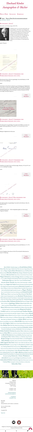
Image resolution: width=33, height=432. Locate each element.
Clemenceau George (12, 358)
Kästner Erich (29, 305)
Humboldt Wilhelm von (19, 338)
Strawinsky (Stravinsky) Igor (11, 313)
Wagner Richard (4, 277)
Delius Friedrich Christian (7, 331)
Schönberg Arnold (19, 292)
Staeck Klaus (25, 352)
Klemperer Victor (24, 325)
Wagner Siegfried (8, 271)
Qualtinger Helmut (14, 303)
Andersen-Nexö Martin (18, 340)
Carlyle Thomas (29, 319)
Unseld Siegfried (28, 338)
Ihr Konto (5, 431)
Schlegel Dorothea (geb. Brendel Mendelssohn (11, 286)
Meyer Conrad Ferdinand (5, 292)
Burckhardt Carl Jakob (24, 344)
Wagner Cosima (3, 284)
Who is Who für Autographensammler (16, 18)
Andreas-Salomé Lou (9, 315)
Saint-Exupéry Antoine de (9, 309)
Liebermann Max (7, 280)
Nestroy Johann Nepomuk (25, 333)
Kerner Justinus (11, 327)
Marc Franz (30, 297)
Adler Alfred (18, 352)
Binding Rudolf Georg (19, 278)
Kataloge (13, 14)
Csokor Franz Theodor (5, 299)
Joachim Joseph (9, 290)
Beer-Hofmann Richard (14, 301)
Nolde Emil (3, 290)
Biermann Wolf (24, 270)
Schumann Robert (17, 346)
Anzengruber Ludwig (15, 362)
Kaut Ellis (7, 333)
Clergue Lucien (29, 301)
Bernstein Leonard (24, 286)
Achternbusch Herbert (6, 360)
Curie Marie (15, 296)
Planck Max (29, 271)
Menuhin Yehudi (11, 273)
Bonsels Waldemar (21, 307)
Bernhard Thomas (23, 296)
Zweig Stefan (12, 340)
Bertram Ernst (11, 275)
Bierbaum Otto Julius (27, 358)
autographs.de (13, 396)
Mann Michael (12, 338)
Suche (16, 431)
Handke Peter (8, 311)
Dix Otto (12, 325)
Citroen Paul (12, 305)
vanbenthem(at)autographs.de (10, 393)
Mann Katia (28, 362)
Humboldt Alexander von (17, 290)
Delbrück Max (14, 269)
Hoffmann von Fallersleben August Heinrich (24, 336)
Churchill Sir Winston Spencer (26, 288)
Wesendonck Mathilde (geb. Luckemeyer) (8, 329)
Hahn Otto (5, 319)
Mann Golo (4, 307)
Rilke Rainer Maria (28, 342)
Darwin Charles (17, 323)
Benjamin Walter (8, 336)
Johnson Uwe (16, 319)
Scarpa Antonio (11, 288)
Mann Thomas (17, 274)
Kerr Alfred (3, 323)
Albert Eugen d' (9, 269)
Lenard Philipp (26, 276)
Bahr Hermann (15, 335)
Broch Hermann (7, 335)
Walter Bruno (27, 307)
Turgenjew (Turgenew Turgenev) (23, 313)
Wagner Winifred (27, 290)
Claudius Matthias (27, 311)
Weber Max (19, 269)
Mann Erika (3, 269)
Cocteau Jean (11, 344)
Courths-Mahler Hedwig (25, 315)
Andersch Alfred (17, 309)
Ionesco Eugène (24, 269)
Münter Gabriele (12, 299)
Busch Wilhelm (12, 276)
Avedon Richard (23, 274)
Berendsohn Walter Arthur (21, 331)
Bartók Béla (18, 321)
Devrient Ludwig (7, 356)
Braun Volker (14, 280)
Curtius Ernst (13, 292)
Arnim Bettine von (22, 362)
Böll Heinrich (23, 301)
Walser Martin (17, 282)
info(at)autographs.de (12, 392)
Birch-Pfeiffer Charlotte (9, 267)
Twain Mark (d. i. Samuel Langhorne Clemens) (19, 297)
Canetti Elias (24, 305)
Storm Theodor (10, 282)
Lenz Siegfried (19, 305)
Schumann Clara (3, 313)
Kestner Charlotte (17, 315)
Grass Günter (30, 321)
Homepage (20, 14)
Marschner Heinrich (29, 354)
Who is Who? (4, 14)
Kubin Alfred (22, 319)
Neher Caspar (5, 350)
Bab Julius (9, 307)
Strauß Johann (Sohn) (26, 267)
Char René (29, 294)
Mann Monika (5, 340)
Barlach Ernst (11, 346)
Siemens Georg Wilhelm (4, 321)
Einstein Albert (6, 317)
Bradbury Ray (21, 335)
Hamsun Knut (17, 288)
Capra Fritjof (16, 294)
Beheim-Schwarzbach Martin (14, 348)
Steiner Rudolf (14, 307)
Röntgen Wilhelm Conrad (9, 294)
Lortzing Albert (5, 327)
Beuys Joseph (26, 335)
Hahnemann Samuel (7, 297)
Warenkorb (25, 430)
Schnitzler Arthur (28, 327)
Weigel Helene (30, 272)
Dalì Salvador (25, 340)
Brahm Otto (6, 325)
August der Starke (11, 284)
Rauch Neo (13, 352)
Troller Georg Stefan (5, 305)
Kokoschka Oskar (16, 364)
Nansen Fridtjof (29, 274)
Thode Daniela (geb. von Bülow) (26, 282)
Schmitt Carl (11, 319)
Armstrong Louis (12, 321)
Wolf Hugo (5, 346)
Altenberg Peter (4, 274)
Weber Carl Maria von (5, 303)
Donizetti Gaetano (25, 348)
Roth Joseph (19, 311)
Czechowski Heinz (10, 354)
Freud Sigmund (29, 329)
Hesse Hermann (16, 271)
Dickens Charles (25, 321)
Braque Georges (5, 338)
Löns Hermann (6, 348)
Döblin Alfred (29, 303)
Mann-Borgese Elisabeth (22, 273)
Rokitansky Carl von (21, 329)
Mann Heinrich (22, 294)
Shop (3, 18)
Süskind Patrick (18, 325)
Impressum (3, 412)
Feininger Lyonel (19, 358)
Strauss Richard (23, 323)
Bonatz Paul (2, 333)
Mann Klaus (24, 346)
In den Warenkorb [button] (26, 95)
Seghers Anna (10, 323)
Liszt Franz (31, 360)
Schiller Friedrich (4, 296)
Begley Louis (17, 267)
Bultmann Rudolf (3, 272)
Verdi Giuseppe (13, 311)
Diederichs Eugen (17, 360)
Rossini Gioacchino (23, 350)
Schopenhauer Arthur (13, 350)
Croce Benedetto (17, 354)
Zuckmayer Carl (12, 317)
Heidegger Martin (19, 277)
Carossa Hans (7, 362)
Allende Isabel (23, 303)
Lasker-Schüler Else (21, 342)
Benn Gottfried (30, 331)
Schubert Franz (11, 278)
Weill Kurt (14, 336)
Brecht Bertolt (23, 354)
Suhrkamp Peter (7, 352)
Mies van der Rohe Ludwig (15, 333)
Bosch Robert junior (25, 360)
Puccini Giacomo (20, 284)
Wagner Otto (16, 344)
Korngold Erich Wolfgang (28, 278)
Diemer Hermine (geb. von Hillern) (23, 317)
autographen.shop (12, 397)
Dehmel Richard (4, 344)
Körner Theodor (20, 280)
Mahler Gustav (14, 342)
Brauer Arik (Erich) (18, 327)
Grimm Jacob (10, 296)
